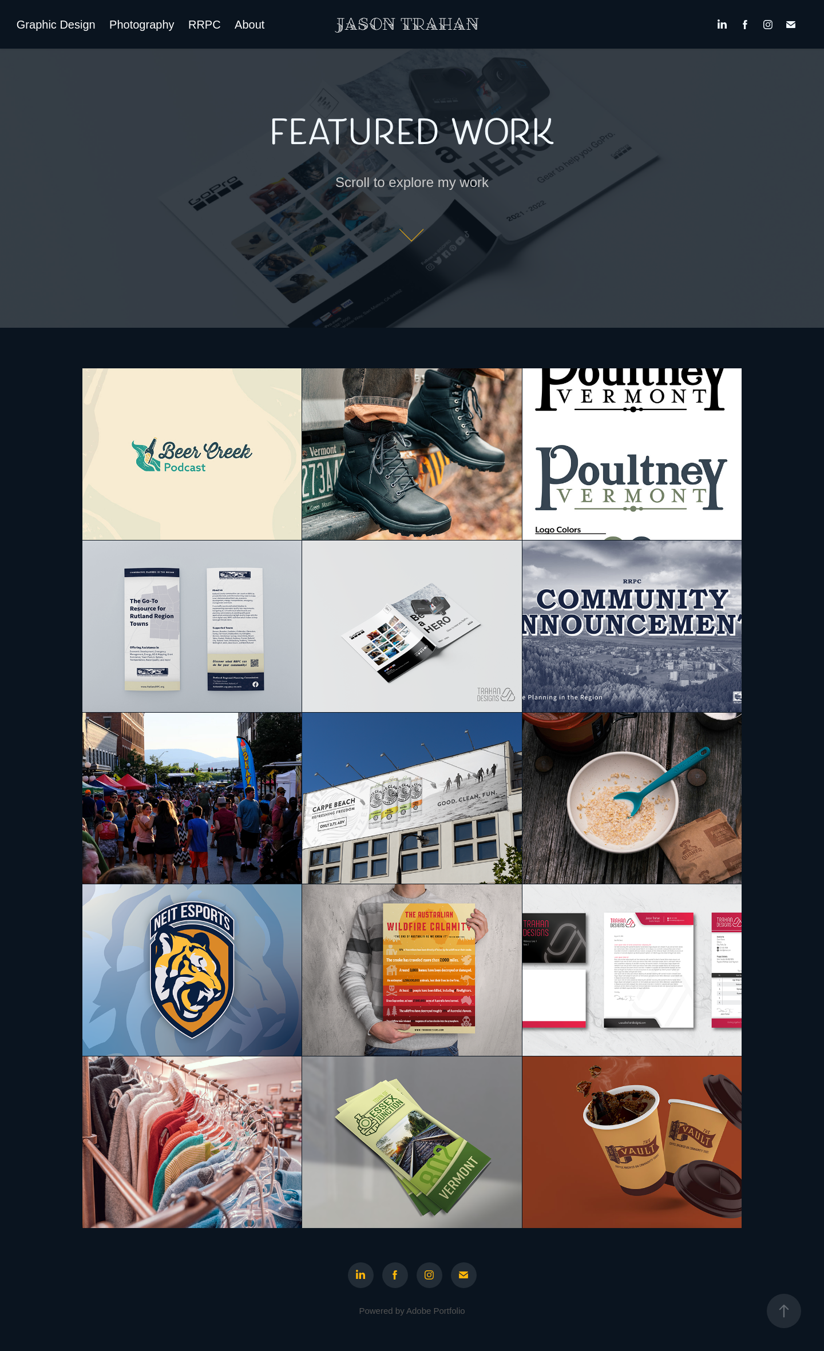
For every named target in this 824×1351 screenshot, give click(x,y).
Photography (141, 24)
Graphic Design (56, 24)
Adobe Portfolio (435, 1311)
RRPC (204, 24)
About (249, 24)
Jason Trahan (408, 24)
